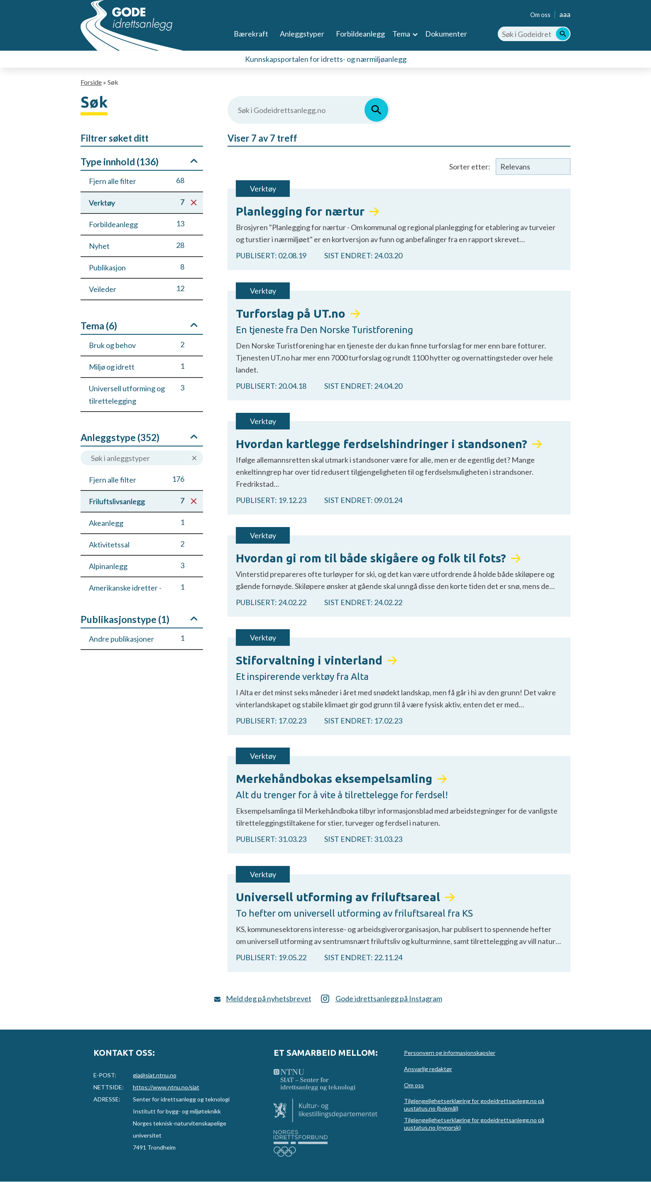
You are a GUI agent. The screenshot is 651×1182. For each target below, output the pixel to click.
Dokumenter (446, 33)
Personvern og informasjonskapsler (449, 1052)
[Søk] (563, 33)
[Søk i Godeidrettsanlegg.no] (534, 34)
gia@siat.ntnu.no (154, 1075)
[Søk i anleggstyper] (142, 458)
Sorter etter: (469, 166)
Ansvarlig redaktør (428, 1068)
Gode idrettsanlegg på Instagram (388, 998)
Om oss (540, 14)
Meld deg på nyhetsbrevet (268, 998)
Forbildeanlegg (360, 33)
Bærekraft (251, 33)
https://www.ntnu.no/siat (166, 1087)
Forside (91, 82)
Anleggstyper (302, 33)
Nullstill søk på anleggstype (194, 458)
